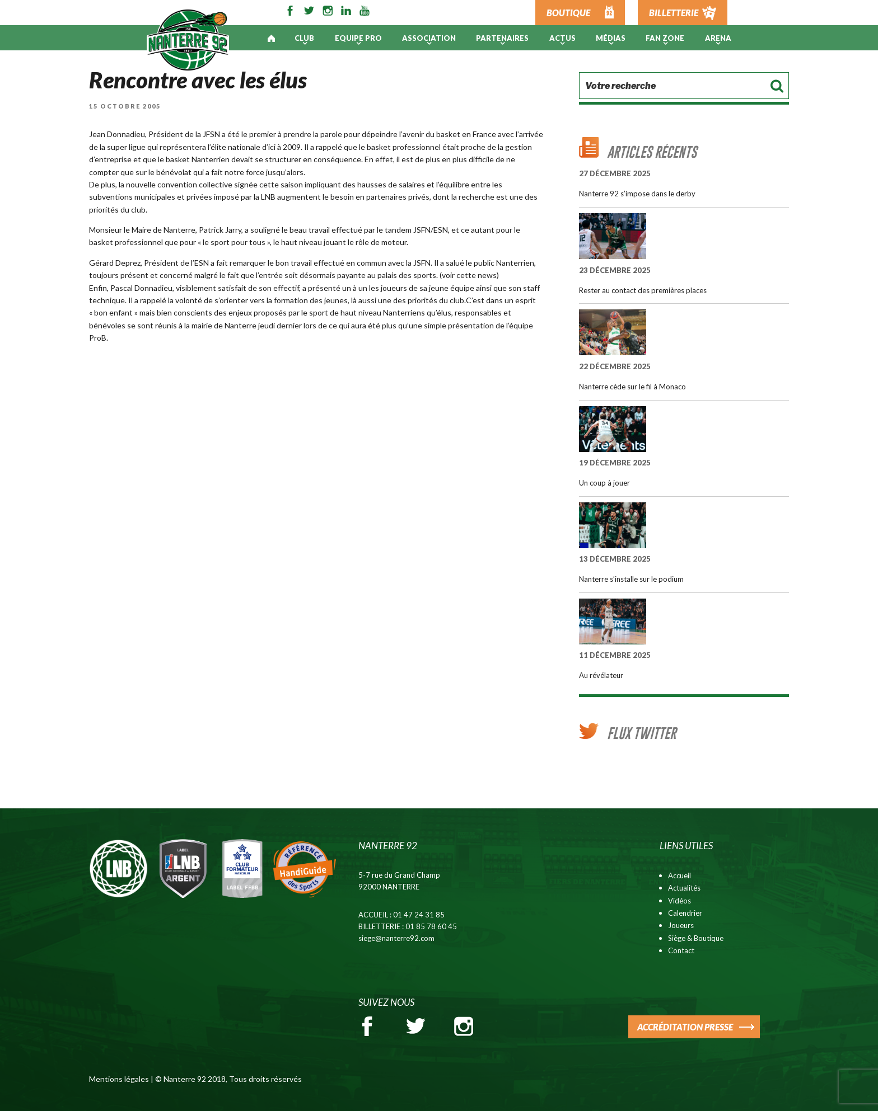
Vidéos (679, 900)
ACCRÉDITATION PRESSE (685, 1026)
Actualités (684, 887)
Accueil (679, 875)
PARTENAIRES (502, 38)
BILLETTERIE (673, 12)
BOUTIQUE (568, 12)
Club (304, 38)
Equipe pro (358, 38)
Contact (681, 950)
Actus (562, 38)
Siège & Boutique (695, 938)
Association (429, 38)
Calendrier (685, 912)
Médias (610, 38)
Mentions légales (119, 1079)
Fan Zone (665, 38)
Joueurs (681, 925)
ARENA (718, 38)
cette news (476, 275)
